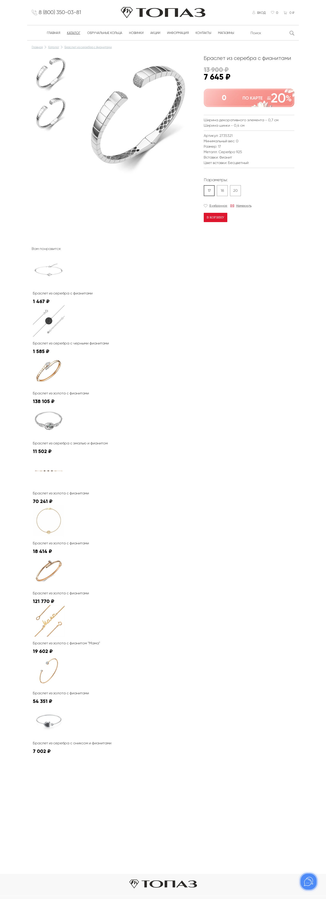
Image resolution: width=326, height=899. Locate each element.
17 (209, 191)
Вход (260, 13)
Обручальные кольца (104, 33)
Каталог (73, 33)
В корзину (215, 218)
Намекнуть (244, 206)
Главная (53, 33)
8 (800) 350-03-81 (61, 13)
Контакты (203, 33)
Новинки (136, 33)
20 (235, 191)
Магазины (226, 33)
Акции (155, 33)
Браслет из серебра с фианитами (88, 48)
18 (222, 191)
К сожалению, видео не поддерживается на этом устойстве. (111, 195)
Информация (178, 33)
